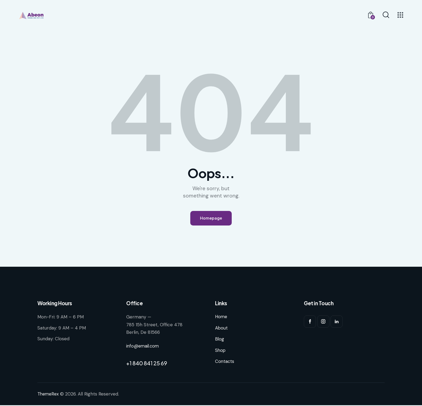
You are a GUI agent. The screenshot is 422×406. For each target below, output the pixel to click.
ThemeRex (48, 395)
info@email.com (143, 347)
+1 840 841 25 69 (146, 364)
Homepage (211, 218)
